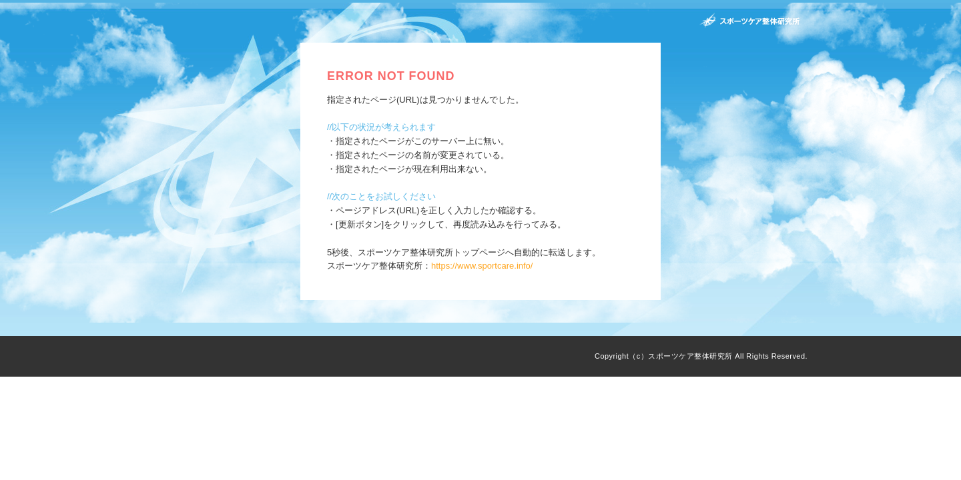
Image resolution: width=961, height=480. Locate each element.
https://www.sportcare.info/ (482, 266)
